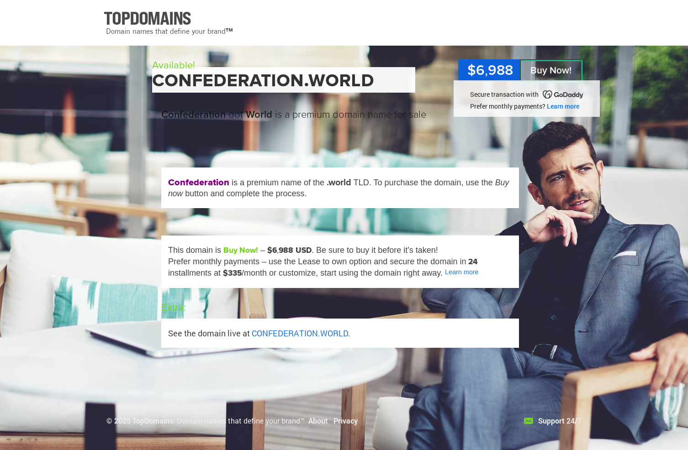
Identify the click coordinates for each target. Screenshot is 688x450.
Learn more (563, 106)
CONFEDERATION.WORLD (300, 333)
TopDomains (152, 420)
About (318, 420)
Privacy (345, 420)
